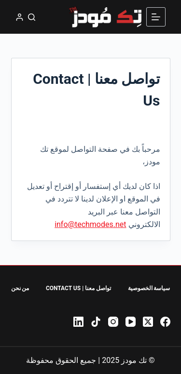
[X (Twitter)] (148, 322)
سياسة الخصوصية (149, 288)
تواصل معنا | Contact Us (78, 288)
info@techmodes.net (90, 224)
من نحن (20, 288)
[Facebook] (165, 322)
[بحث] (31, 17)
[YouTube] (130, 322)
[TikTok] (96, 322)
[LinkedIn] (78, 322)
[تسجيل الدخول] (19, 17)
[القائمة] (156, 17)
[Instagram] (113, 322)
